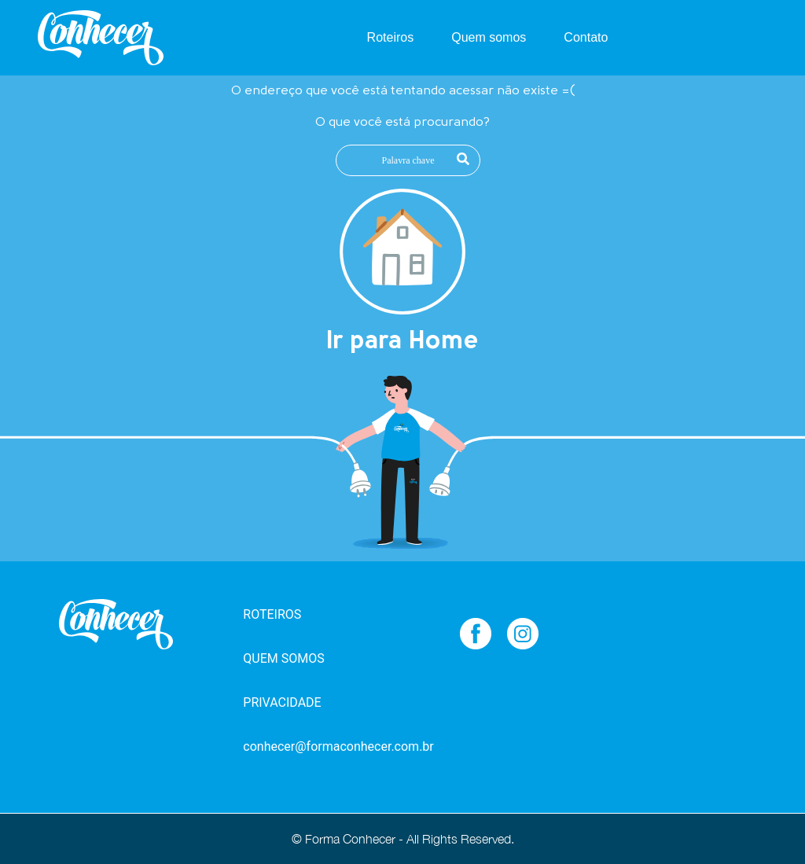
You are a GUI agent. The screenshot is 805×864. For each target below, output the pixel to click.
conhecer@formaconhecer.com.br (322, 746)
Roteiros (390, 37)
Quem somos (488, 37)
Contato (586, 37)
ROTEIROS (272, 614)
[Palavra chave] (408, 160)
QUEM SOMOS (283, 658)
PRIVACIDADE (282, 702)
